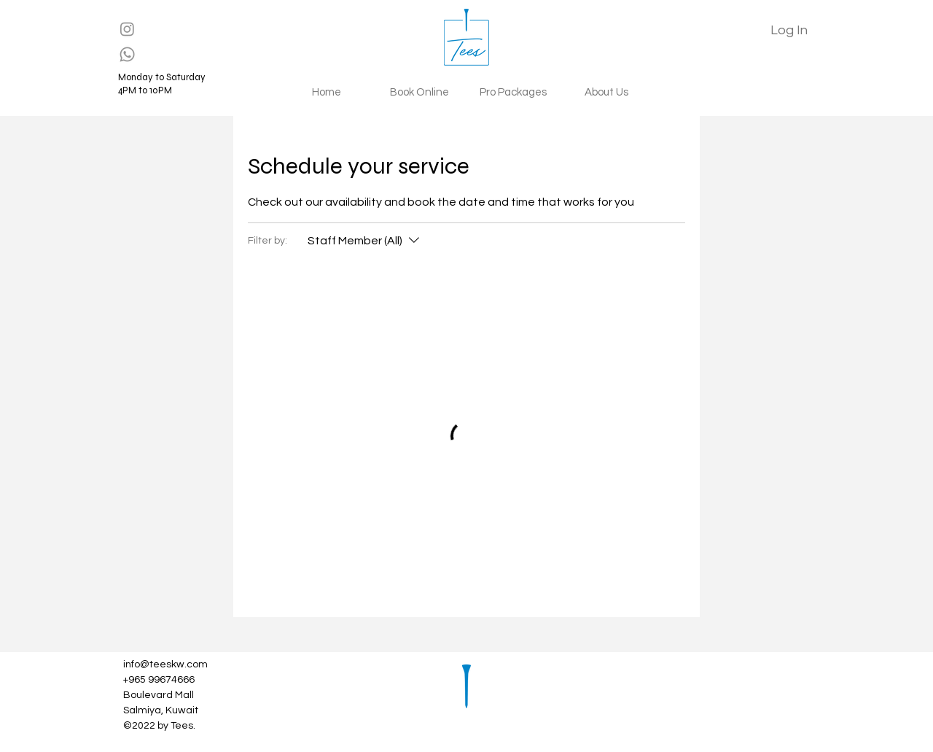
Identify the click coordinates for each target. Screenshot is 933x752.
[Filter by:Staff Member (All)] (365, 240)
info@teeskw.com (165, 664)
